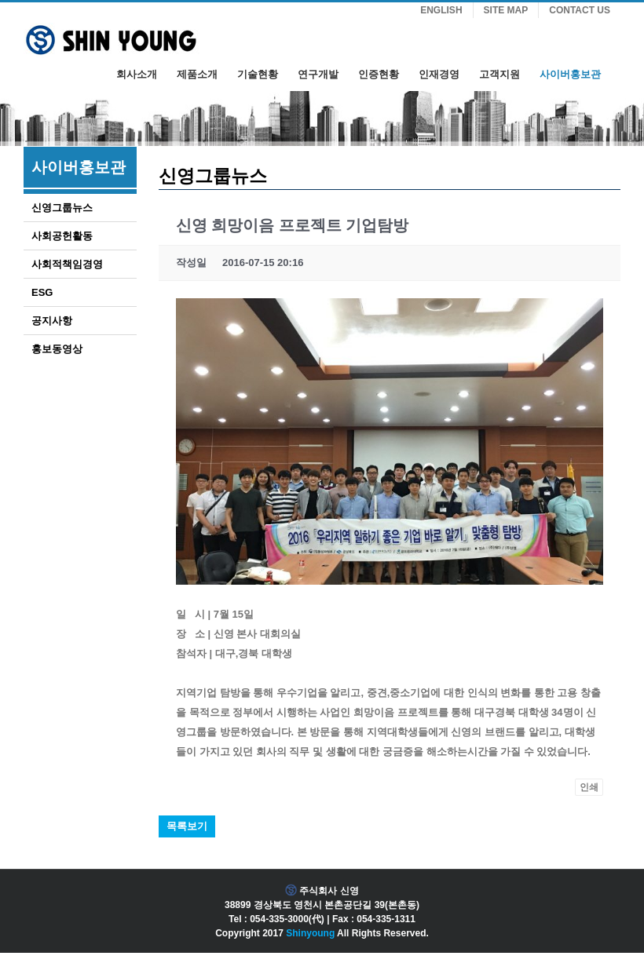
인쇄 (589, 787)
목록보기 (186, 826)
